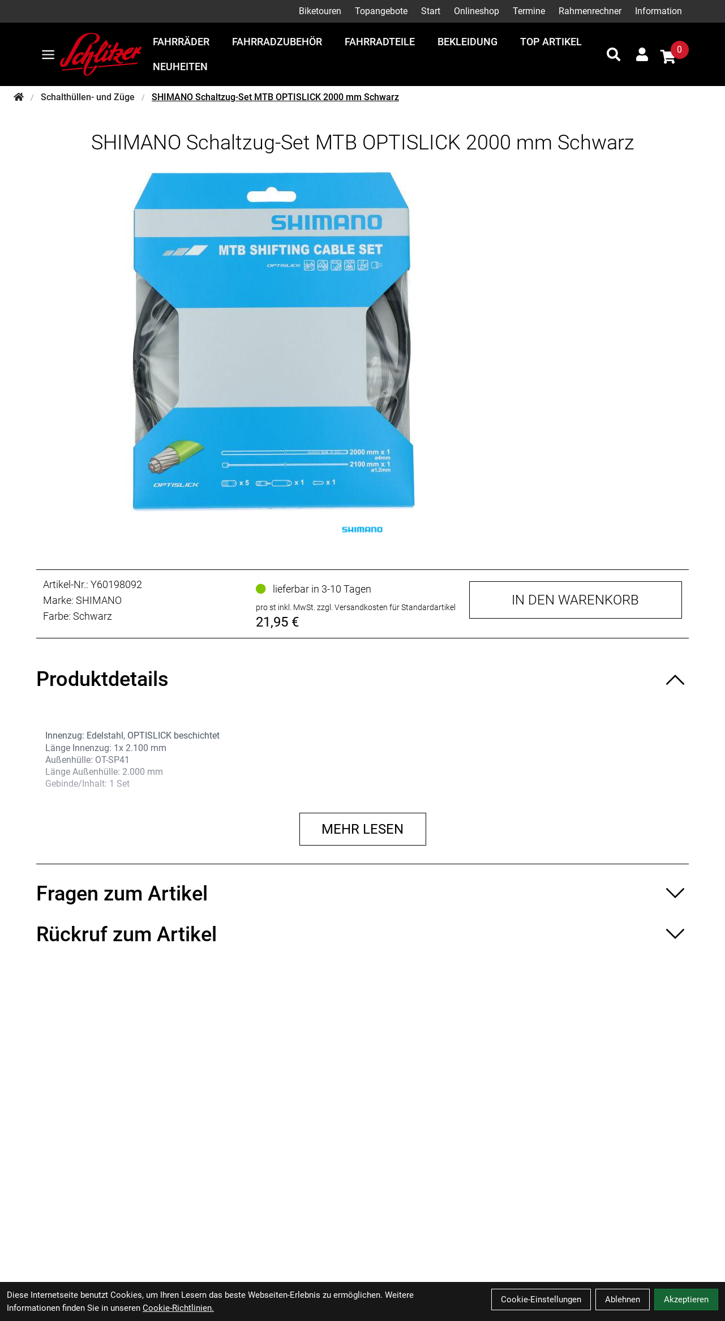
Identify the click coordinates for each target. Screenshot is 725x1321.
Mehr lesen (362, 829)
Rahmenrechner (590, 11)
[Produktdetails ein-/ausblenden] (362, 679)
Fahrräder (181, 42)
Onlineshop (476, 11)
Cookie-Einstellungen (541, 1299)
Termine (529, 11)
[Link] (48, 54)
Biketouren (320, 11)
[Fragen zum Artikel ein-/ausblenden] (362, 893)
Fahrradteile (380, 42)
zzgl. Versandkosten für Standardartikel (386, 607)
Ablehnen (622, 1299)
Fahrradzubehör (277, 42)
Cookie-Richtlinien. (178, 1308)
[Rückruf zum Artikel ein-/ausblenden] (362, 934)
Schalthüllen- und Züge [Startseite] (88, 97)
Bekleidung (467, 42)
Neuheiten (180, 66)
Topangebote (381, 11)
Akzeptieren (686, 1299)
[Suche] (613, 54)
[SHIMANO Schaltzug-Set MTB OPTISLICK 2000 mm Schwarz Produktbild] (363, 342)
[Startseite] (19, 97)
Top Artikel (551, 42)
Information (658, 11)
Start (430, 11)
